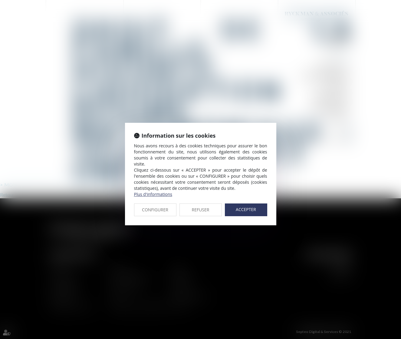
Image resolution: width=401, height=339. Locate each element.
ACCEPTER (246, 209)
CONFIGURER (155, 210)
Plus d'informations (153, 194)
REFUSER (200, 210)
